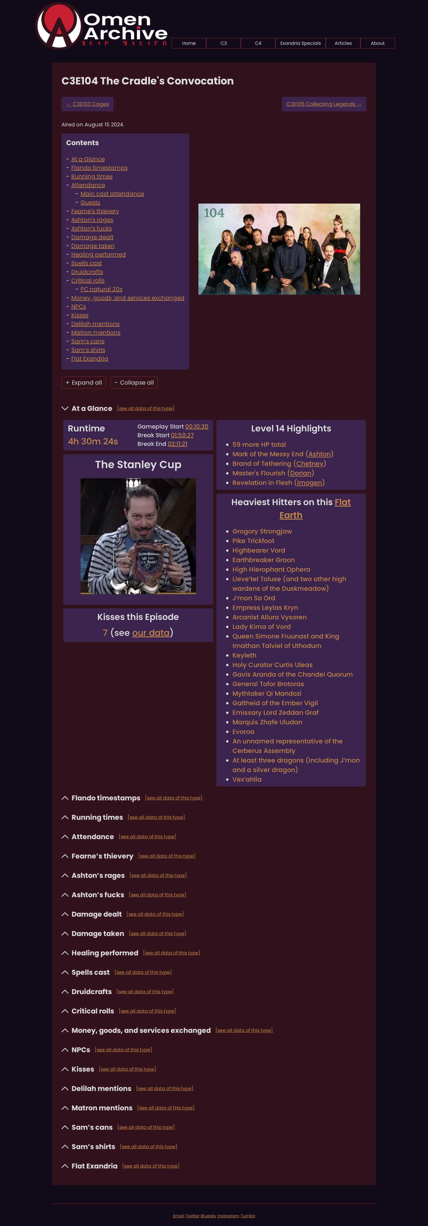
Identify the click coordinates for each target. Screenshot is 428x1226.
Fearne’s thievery (95, 211)
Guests (90, 202)
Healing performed (98, 254)
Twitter (193, 1216)
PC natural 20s (101, 289)
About (378, 43)
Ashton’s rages (92, 220)
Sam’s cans (88, 341)
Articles (343, 43)
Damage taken (93, 246)
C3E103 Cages (87, 104)
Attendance (88, 185)
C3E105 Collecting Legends (324, 104)
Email (179, 1216)
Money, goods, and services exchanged (128, 298)
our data (151, 633)
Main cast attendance (112, 194)
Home (189, 43)
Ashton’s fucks (91, 228)
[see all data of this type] (145, 408)
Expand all (84, 382)
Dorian (300, 473)
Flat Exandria (89, 358)
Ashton (319, 454)
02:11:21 (177, 444)
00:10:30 (197, 426)
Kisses (79, 315)
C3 (224, 43)
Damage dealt (92, 237)
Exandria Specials (300, 43)
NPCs (78, 306)
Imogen (309, 482)
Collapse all (134, 382)
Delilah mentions (95, 324)
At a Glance (88, 159)
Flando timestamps (99, 168)
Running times (92, 176)
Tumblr (248, 1216)
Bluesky (208, 1216)
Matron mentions (95, 332)
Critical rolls (88, 280)
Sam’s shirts (88, 350)
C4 (258, 43)
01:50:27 (182, 435)
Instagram (228, 1216)
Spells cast (86, 263)
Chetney (309, 463)
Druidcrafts (87, 272)
